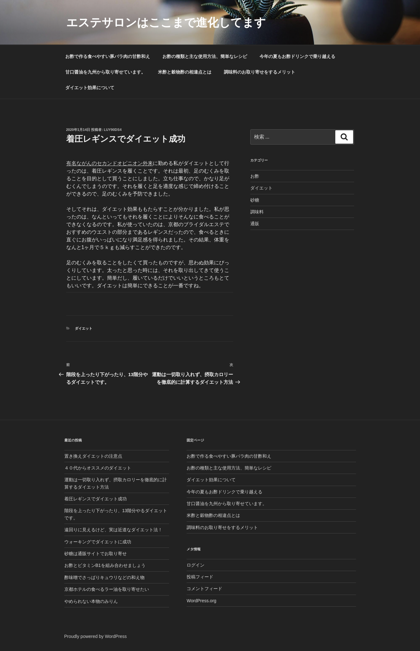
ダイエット (83, 328)
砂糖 (254, 200)
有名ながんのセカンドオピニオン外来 (109, 163)
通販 (254, 223)
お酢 (254, 176)
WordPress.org (201, 600)
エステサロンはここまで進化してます (166, 22)
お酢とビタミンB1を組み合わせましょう (105, 565)
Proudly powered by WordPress (95, 636)
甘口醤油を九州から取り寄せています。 (105, 72)
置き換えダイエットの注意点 (93, 456)
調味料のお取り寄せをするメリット (259, 72)
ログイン (195, 565)
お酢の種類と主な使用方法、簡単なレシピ (204, 56)
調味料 (257, 211)
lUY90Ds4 (113, 130)
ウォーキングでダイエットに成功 (97, 541)
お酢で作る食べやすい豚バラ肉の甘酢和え (107, 56)
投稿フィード (200, 576)
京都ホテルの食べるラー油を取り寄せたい (106, 589)
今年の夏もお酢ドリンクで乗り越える (297, 56)
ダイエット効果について (89, 87)
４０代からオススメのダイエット (97, 467)
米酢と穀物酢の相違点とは (184, 72)
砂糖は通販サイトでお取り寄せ (95, 553)
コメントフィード (204, 588)
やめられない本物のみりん (91, 601)
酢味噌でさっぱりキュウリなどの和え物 (104, 577)
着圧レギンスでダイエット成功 (95, 498)
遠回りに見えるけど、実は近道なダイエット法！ (113, 529)
